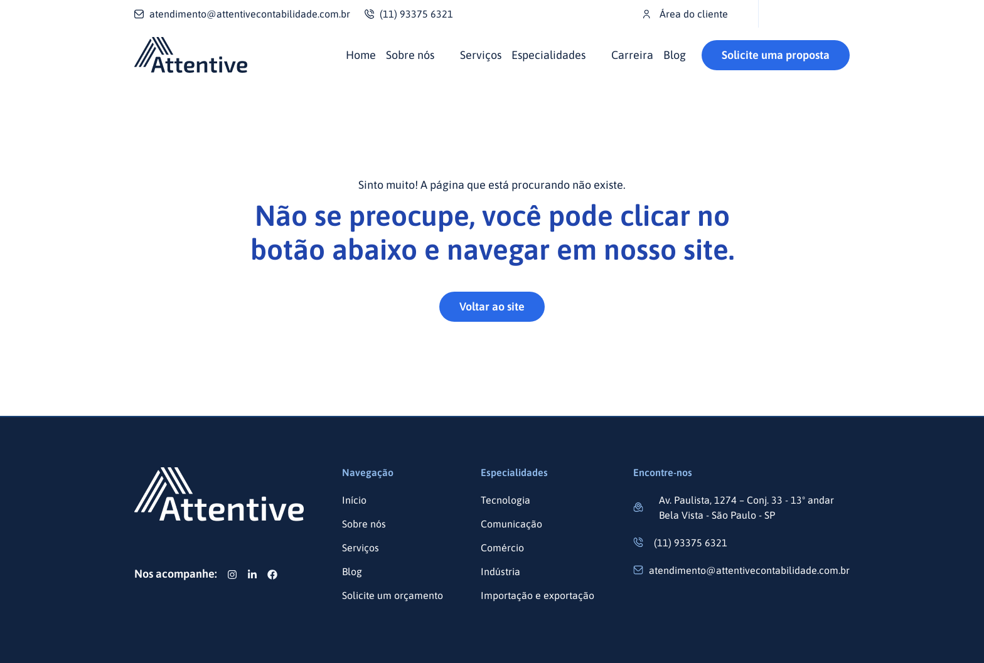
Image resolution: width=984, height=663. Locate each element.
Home (361, 54)
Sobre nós (410, 54)
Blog (674, 54)
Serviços (480, 54)
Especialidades (548, 54)
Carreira (632, 54)
